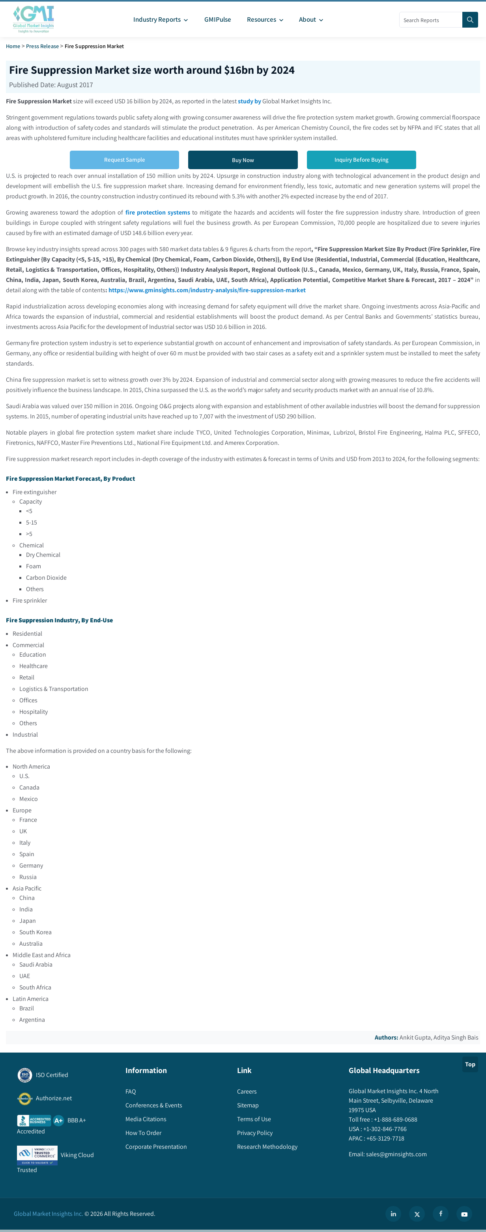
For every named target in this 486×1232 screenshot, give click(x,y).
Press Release (42, 46)
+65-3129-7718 (384, 1138)
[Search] (470, 20)
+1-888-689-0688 (395, 1119)
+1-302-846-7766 (384, 1129)
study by (249, 101)
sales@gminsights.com (396, 1154)
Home (13, 46)
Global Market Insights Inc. (48, 1214)
